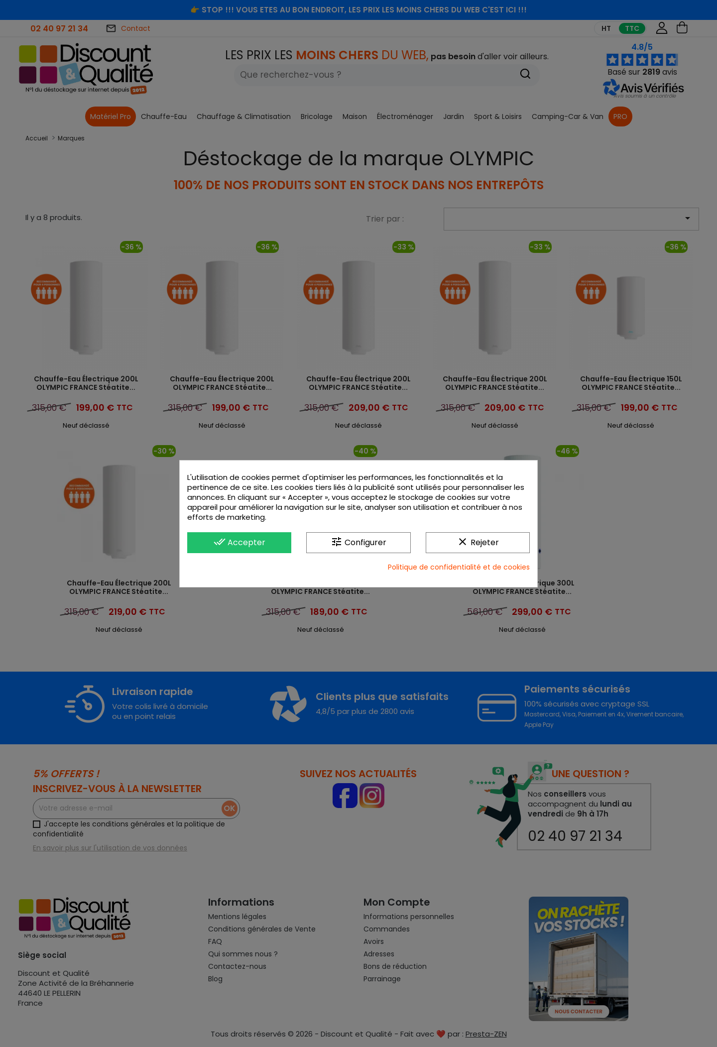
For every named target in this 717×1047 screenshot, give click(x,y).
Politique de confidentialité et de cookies (459, 567)
